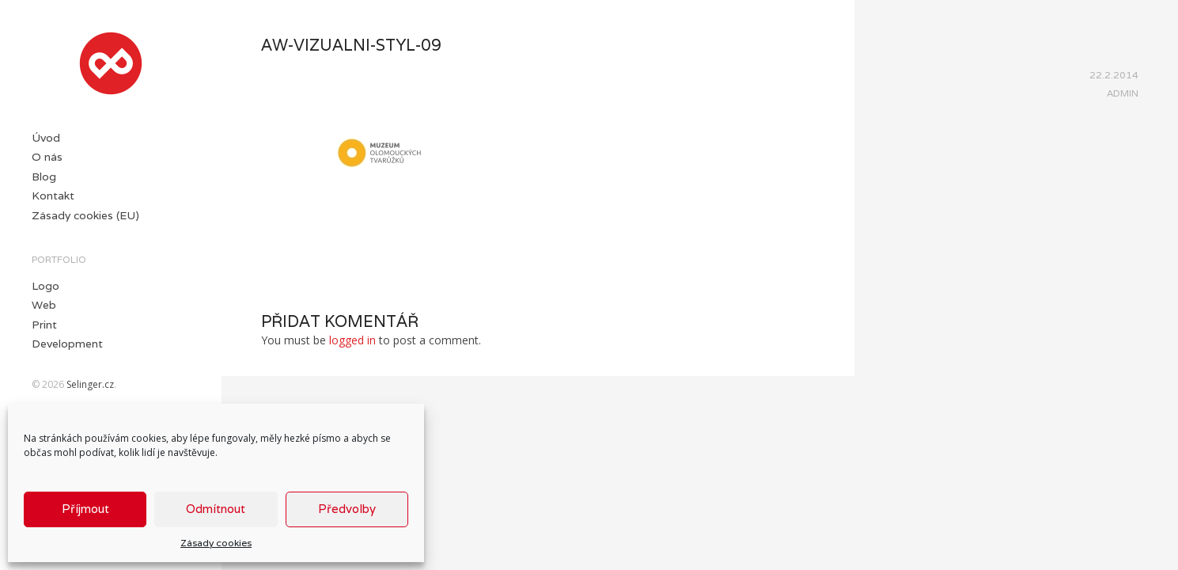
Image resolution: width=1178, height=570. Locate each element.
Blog (44, 176)
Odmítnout (215, 508)
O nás (47, 157)
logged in (352, 340)
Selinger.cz (90, 384)
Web (44, 305)
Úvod (46, 138)
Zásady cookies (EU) (85, 215)
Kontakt (53, 195)
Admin (1122, 93)
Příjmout (85, 508)
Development (67, 343)
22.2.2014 (1113, 75)
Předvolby (347, 508)
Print (44, 324)
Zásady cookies (216, 543)
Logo (45, 286)
